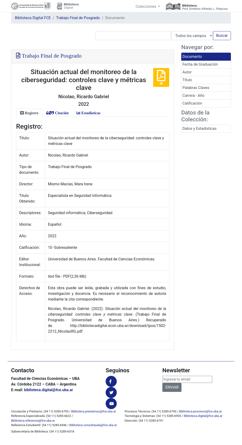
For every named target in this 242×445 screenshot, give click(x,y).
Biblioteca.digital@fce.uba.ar (203, 416)
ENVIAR (171, 387)
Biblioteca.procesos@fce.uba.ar (200, 411)
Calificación (192, 103)
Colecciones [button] (146, 6)
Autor (187, 72)
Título (187, 80)
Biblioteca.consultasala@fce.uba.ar (93, 425)
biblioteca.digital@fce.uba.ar (48, 390)
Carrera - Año (193, 95)
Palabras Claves (195, 87)
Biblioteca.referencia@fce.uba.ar (33, 420)
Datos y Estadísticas (199, 128)
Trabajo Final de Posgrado (78, 18)
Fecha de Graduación (200, 64)
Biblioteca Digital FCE (33, 18)
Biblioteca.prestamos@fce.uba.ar (93, 411)
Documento (192, 56)
